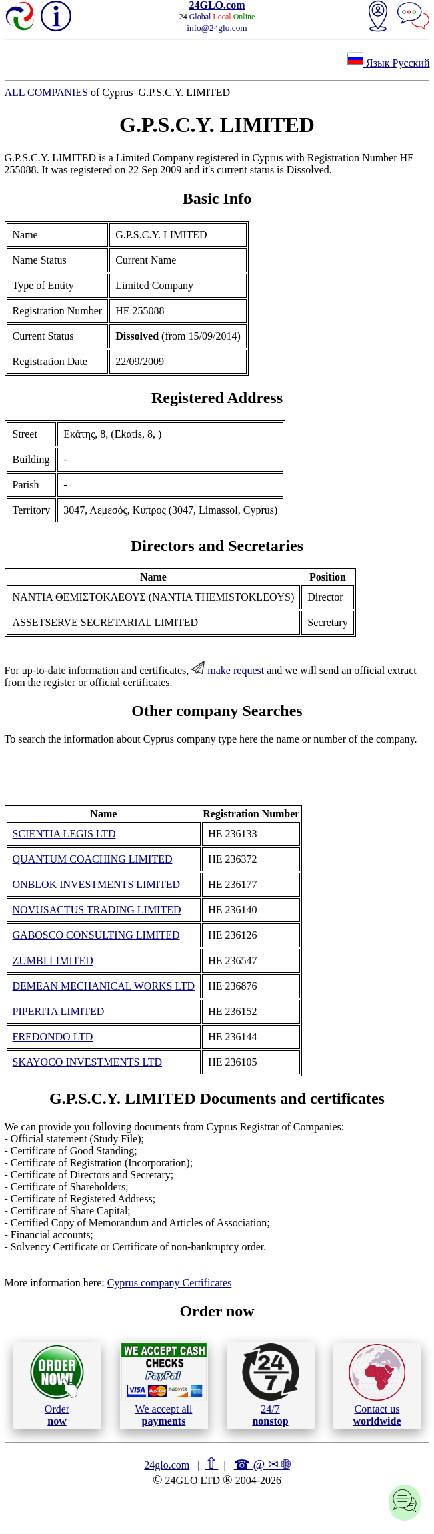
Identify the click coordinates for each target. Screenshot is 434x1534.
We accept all (164, 1384)
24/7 (270, 1384)
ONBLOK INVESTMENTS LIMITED (97, 884)
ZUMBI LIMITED (53, 960)
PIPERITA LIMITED (59, 1011)
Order (57, 1385)
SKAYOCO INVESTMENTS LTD (88, 1062)
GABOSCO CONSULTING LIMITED (96, 935)
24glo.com (166, 1465)
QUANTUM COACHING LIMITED (93, 859)
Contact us (377, 1385)
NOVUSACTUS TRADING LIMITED (97, 909)
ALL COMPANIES (47, 92)
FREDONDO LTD (53, 1036)
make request (227, 670)
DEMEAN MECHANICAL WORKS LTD (104, 986)
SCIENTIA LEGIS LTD (64, 833)
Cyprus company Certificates (169, 1282)
